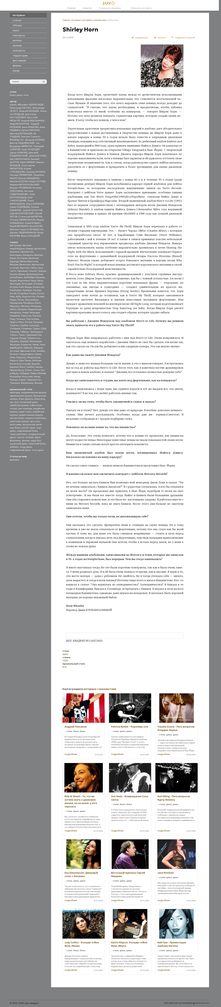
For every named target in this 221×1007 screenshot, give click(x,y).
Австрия (26, 245)
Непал (13, 309)
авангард (15, 392)
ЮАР (33, 351)
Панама (36, 315)
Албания (36, 360)
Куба (18, 296)
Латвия (40, 296)
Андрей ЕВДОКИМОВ (33, 120)
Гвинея (38, 367)
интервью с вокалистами (94, 20)
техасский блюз (18, 434)
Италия (14, 287)
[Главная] (109, 3)
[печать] (159, 38)
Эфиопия (24, 351)
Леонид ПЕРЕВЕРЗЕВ (21, 175)
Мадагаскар (33, 357)
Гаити (13, 271)
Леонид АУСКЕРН (35, 171)
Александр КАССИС (20, 107)
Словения (26, 328)
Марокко (14, 306)
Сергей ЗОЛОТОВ (32, 210)
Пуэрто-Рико (17, 322)
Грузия (13, 274)
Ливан (13, 299)
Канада (37, 290)
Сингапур (34, 325)
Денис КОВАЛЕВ (18, 152)
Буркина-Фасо (17, 367)
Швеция (28, 347)
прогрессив (28, 424)
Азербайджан (17, 248)
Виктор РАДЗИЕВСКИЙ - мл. (25, 143)
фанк (37, 437)
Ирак (33, 280)
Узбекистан (34, 338)
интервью (76, 20)
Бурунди (14, 261)
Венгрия (14, 264)
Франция (15, 344)
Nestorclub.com (202, 1003)
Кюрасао (21, 357)
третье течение (25, 437)
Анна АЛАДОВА (30, 127)
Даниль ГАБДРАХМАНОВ (23, 232)
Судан (36, 328)
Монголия (27, 376)
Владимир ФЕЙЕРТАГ (21, 146)
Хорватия (26, 344)
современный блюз (27, 430)
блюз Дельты (26, 399)
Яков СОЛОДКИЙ (30, 235)
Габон (33, 267)
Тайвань (24, 331)
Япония (38, 383)
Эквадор (38, 347)
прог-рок (35, 421)
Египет (28, 370)
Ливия (33, 373)
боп (17, 402)
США (43, 328)
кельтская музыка (19, 421)
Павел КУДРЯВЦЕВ (20, 207)
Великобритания (29, 261)
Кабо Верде (25, 287)
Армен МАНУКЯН (30, 130)
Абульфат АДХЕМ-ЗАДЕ (31, 104)
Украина (14, 341)
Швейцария (16, 347)
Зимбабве (29, 277)
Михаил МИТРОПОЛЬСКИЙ (24, 184)
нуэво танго (25, 411)
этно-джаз (38, 450)
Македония (16, 303)
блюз (13, 95)
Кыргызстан (28, 296)
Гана (40, 267)
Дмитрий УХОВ (37, 155)
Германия (22, 271)
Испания (37, 283)
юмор (16, 70)
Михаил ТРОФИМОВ (20, 187)
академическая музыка (33, 392)
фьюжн (26, 440)
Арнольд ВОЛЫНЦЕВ (21, 133)
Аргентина (40, 248)
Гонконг (32, 271)
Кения (38, 354)
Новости (87, 8)
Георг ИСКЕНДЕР (30, 149)
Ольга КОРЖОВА (35, 203)
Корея (32, 293)
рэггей (24, 427)
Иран (40, 280)
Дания (21, 274)
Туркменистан (34, 335)
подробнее (71, 754)
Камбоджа (15, 290)
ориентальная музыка (31, 415)
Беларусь (28, 255)
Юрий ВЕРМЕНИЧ (19, 226)
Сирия (22, 379)
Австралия (15, 245)
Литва (21, 299)
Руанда (14, 379)
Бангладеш (16, 255)
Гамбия (30, 367)
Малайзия (28, 303)
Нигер (37, 376)
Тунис (22, 335)
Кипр (12, 357)
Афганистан (26, 251)
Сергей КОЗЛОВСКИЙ (21, 213)
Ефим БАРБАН (27, 162)
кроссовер (15, 424)
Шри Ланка (25, 360)
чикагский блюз (37, 443)
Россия (28, 322)
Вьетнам (24, 267)
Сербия (24, 325)
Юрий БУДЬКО (33, 223)
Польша (20, 319)
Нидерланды (35, 309)
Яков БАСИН (36, 226)
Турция (14, 338)
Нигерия (22, 309)
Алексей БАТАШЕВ (29, 111)
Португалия (32, 319)
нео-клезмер (25, 408)
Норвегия (15, 315)
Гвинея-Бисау (17, 370)
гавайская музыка (19, 405)
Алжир (29, 248)
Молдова (36, 306)
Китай (13, 293)
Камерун (27, 290)
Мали (38, 303)
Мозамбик (15, 376)
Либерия (24, 373)
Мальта (14, 360)
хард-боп (36, 440)
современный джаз (20, 450)
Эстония (14, 351)
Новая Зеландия (31, 312)
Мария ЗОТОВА (37, 181)
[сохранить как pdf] (183, 38)
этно (26, 95)
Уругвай (24, 341)
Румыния (38, 322)
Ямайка (41, 351)
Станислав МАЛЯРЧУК (30, 216)
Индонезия (24, 280)
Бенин (13, 258)
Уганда (22, 338)
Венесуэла (25, 264)
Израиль (40, 277)
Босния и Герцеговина (22, 354)
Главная (71, 8)
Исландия (27, 283)
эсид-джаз (26, 447)
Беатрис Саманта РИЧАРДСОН (26, 229)
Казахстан (38, 287)
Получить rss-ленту (140, 8)
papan (13, 104)
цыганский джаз (18, 443)
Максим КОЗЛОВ (19, 181)
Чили (42, 344)
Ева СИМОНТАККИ (20, 159)
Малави (42, 373)
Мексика (25, 306)
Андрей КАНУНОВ (20, 123)
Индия (13, 280)
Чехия (35, 344)
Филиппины (27, 383)
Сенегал (14, 325)
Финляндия (35, 341)
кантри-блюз (17, 418)
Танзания (15, 383)
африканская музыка (21, 395)
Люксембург (32, 299)
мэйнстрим (36, 405)
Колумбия (23, 293)
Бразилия (33, 258)
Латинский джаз (29, 402)
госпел (13, 408)
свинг (32, 427)
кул (11, 402)
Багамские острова (20, 363)
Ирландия (15, 283)
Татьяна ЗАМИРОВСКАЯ (22, 219)
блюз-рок (39, 399)
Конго (36, 370)
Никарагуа (15, 312)
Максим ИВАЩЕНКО (29, 178)
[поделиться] (140, 38)
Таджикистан (34, 379)
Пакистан (26, 315)
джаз (19, 95)
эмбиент (14, 447)
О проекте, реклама (110, 8)
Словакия (15, 328)
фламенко (15, 440)
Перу (12, 319)
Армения (14, 251)
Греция (42, 271)
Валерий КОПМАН (34, 139)
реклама (14, 459)
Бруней (35, 363)
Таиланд (14, 331)
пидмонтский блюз (35, 418)
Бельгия (38, 255)
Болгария (22, 258)
